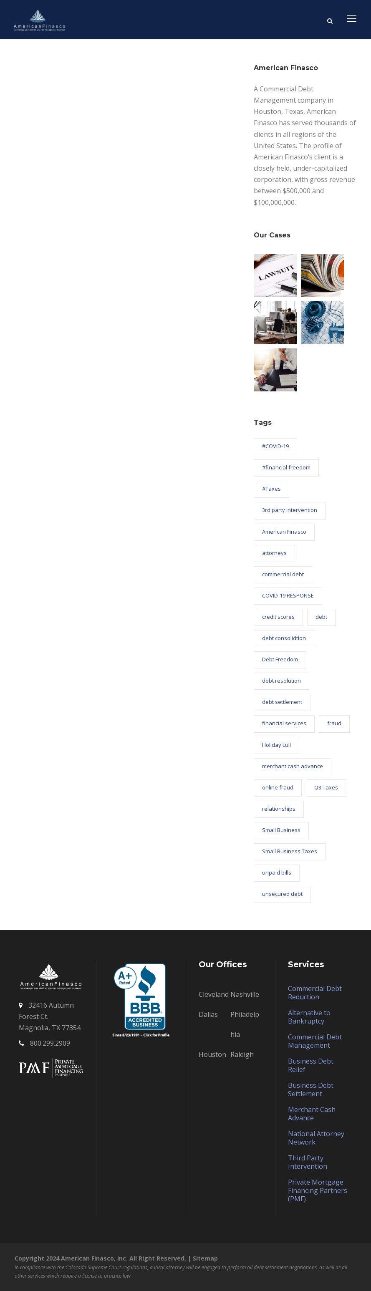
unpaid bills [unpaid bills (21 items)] (276, 872)
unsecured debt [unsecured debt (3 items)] (282, 894)
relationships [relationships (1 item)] (278, 808)
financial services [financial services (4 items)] (284, 723)
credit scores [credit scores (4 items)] (278, 616)
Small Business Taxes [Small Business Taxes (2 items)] (289, 851)
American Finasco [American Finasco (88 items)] (284, 531)
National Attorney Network (316, 1138)
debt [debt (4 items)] (321, 616)
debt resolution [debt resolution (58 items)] (281, 680)
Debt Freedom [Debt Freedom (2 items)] (280, 659)
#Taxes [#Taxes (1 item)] (271, 488)
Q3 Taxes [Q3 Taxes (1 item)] (326, 787)
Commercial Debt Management (315, 1041)
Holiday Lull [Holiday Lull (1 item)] (276, 745)
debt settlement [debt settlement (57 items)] (282, 702)
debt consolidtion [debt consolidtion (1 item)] (284, 638)
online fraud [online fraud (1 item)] (277, 787)
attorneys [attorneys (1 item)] (274, 553)
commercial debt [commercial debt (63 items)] (283, 574)
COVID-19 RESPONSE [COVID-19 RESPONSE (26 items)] (288, 595)
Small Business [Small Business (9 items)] (281, 830)
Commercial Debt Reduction (315, 992)
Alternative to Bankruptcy (309, 1017)
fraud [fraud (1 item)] (334, 723)
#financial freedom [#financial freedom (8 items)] (286, 467)
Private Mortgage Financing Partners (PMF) (317, 1190)
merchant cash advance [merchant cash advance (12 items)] (292, 766)
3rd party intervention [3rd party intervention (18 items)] (289, 510)
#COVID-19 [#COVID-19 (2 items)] (275, 446)
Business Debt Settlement (310, 1089)
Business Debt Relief (310, 1065)
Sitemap (205, 1258)
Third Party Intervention (307, 1162)
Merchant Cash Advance (312, 1113)
